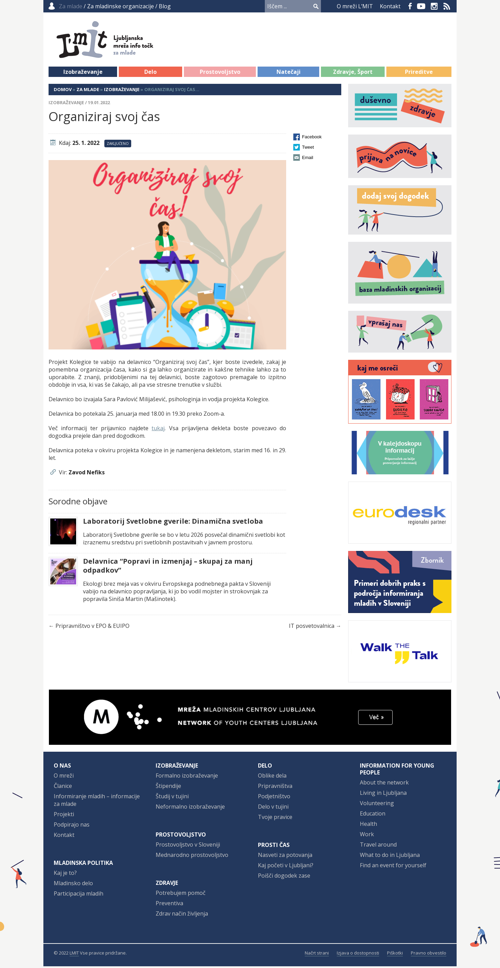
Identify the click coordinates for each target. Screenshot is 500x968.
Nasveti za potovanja (285, 856)
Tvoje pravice (275, 818)
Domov (63, 91)
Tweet (308, 148)
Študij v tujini (172, 798)
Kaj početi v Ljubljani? (285, 867)
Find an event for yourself (393, 867)
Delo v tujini (273, 808)
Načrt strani (317, 954)
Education (372, 815)
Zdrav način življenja (182, 915)
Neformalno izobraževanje (190, 808)
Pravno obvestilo (428, 954)
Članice (63, 787)
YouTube (421, 6)
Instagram (434, 6)
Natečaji (289, 73)
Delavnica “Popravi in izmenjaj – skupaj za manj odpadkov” (168, 567)
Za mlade (87, 91)
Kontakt (390, 6)
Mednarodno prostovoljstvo (192, 856)
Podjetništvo (274, 798)
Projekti (64, 816)
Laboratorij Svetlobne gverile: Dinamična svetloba (173, 522)
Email (307, 159)
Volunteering (377, 805)
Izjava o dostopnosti (358, 954)
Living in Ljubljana (383, 794)
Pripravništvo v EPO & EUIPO (92, 627)
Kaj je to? (65, 874)
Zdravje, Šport (353, 73)
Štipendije (168, 787)
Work (367, 836)
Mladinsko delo (73, 885)
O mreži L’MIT (355, 6)
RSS (446, 6)
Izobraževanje (83, 73)
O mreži (64, 777)
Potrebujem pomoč (181, 894)
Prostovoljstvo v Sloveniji (188, 846)
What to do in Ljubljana (390, 856)
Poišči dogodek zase (284, 877)
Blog (165, 6)
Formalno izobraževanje (187, 777)
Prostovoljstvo (220, 73)
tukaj (158, 430)
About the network (384, 784)
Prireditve (419, 73)
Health (368, 825)
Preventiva (169, 905)
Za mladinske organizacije (120, 6)
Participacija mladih (78, 895)
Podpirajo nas (72, 826)
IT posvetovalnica (311, 627)
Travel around (378, 846)
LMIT (74, 954)
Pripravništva (275, 787)
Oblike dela (272, 777)
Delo (150, 73)
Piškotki (395, 954)
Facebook (410, 6)
